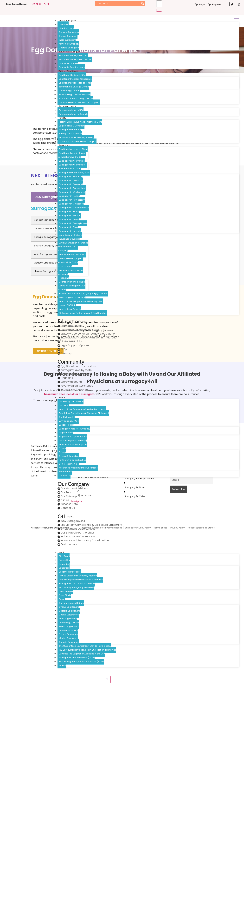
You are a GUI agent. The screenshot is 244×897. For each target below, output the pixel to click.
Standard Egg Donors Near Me (74, 94)
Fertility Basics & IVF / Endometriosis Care (80, 121)
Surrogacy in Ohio (68, 227)
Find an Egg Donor (68, 71)
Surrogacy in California (71, 180)
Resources (64, 145)
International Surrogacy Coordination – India (82, 409)
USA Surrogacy (66, 28)
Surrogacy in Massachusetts (74, 207)
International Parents (70, 309)
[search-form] (159, 3)
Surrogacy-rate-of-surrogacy (74, 428)
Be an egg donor (67, 106)
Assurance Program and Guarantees (78, 467)
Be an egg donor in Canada (73, 114)
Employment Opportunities (73, 436)
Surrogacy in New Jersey (72, 199)
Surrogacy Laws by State (72, 160)
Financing (64, 277)
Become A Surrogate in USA (73, 55)
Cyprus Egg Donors (69, 606)
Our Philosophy (67, 417)
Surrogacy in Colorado (71, 184)
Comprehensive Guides (71, 603)
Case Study (65, 595)
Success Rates (66, 424)
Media (61, 552)
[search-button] (159, 10)
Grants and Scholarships (72, 281)
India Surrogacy (67, 39)
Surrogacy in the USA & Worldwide (77, 583)
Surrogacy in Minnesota (71, 203)
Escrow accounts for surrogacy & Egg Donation (83, 293)
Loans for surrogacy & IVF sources (71, 287)
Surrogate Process (68, 63)
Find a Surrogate (67, 20)
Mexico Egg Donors (69, 626)
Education (64, 564)
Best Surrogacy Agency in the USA (76, 587)
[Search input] (118, 3)
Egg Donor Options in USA (72, 75)
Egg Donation (66, 432)
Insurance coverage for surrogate (70, 272)
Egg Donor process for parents (75, 82)
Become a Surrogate (69, 51)
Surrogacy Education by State (74, 172)
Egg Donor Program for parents (75, 78)
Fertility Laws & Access (70, 133)
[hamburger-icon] (236, 19)
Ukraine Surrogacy (68, 630)
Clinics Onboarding (69, 456)
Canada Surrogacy (69, 32)
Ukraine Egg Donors (69, 622)
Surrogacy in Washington (72, 192)
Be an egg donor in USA (71, 110)
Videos (62, 665)
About (61, 397)
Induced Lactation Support (73, 444)
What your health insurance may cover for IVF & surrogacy (73, 246)
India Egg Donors (68, 618)
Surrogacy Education (70, 129)
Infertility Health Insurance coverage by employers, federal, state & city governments (72, 260)
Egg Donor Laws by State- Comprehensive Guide (72, 155)
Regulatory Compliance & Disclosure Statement (84, 413)
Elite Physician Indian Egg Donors (76, 98)
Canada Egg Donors (69, 90)
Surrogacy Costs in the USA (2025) (77, 657)
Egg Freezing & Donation (71, 125)
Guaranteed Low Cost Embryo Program (79, 102)
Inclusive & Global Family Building (76, 137)
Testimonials (65, 471)
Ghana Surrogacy (68, 36)
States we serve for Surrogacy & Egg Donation (83, 313)
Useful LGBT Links (67, 305)
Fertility (62, 117)
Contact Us (65, 475)
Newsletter (64, 560)
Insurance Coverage (69, 238)
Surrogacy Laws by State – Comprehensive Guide (72, 166)
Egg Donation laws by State (73, 149)
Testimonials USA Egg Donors (74, 86)
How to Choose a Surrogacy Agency (78, 575)
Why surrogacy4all (68, 420)
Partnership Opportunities (72, 460)
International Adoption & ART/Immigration (81, 301)
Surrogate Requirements (71, 67)
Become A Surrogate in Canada (75, 59)
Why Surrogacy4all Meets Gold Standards (81, 579)
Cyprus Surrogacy (68, 634)
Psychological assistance (72, 297)
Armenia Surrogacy (69, 43)
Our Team (64, 405)
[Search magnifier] (142, 3)
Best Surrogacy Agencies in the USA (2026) (81, 661)
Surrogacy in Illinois (69, 211)
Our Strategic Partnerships (72, 440)
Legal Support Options (70, 235)
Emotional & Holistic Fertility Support (77, 141)
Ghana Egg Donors (68, 614)
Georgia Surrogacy (69, 47)
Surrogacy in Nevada (70, 231)
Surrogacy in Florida (69, 196)
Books (62, 599)
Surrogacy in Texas (69, 219)
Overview (64, 24)
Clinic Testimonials (68, 463)
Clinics (62, 448)
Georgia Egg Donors (69, 610)
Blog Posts (64, 556)
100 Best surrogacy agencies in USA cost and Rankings (87, 649)
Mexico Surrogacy (68, 638)
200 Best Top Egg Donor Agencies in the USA (82, 653)
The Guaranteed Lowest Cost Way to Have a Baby (85, 645)
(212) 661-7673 (40, 4)
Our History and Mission (71, 401)
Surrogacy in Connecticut (72, 188)
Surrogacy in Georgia (70, 215)
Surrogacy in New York (70, 176)
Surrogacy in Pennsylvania (73, 223)
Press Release (66, 591)
